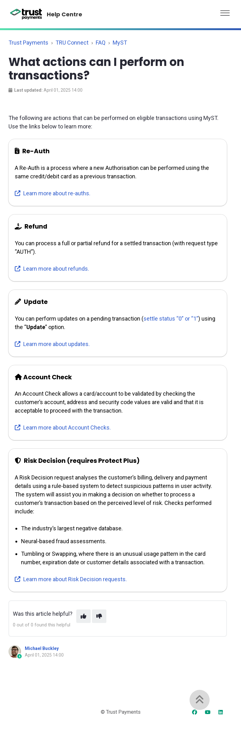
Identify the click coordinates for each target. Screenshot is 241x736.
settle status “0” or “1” (170, 318)
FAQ (100, 42)
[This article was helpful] (83, 616)
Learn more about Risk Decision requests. (71, 579)
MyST (120, 42)
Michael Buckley (42, 648)
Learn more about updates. (52, 344)
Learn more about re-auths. (52, 193)
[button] (225, 11)
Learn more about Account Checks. (63, 427)
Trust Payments (28, 42)
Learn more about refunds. (52, 268)
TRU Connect (72, 42)
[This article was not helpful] (99, 616)
